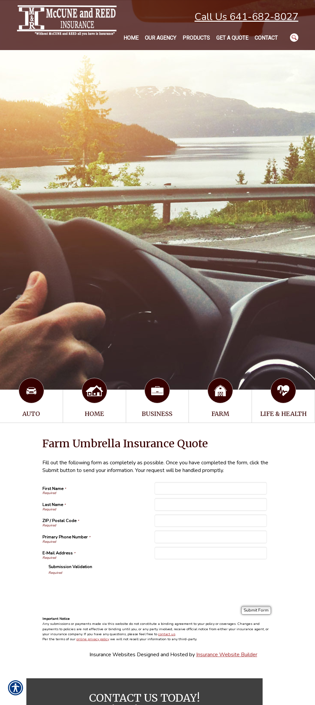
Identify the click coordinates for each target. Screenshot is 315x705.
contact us (166, 634)
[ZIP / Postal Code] (210, 520)
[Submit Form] (256, 610)
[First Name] (210, 488)
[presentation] (99, 588)
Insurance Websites (112, 654)
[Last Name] (210, 504)
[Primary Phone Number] (210, 536)
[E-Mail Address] (210, 553)
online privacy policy (92, 639)
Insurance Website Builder (226, 654)
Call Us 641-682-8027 (246, 17)
